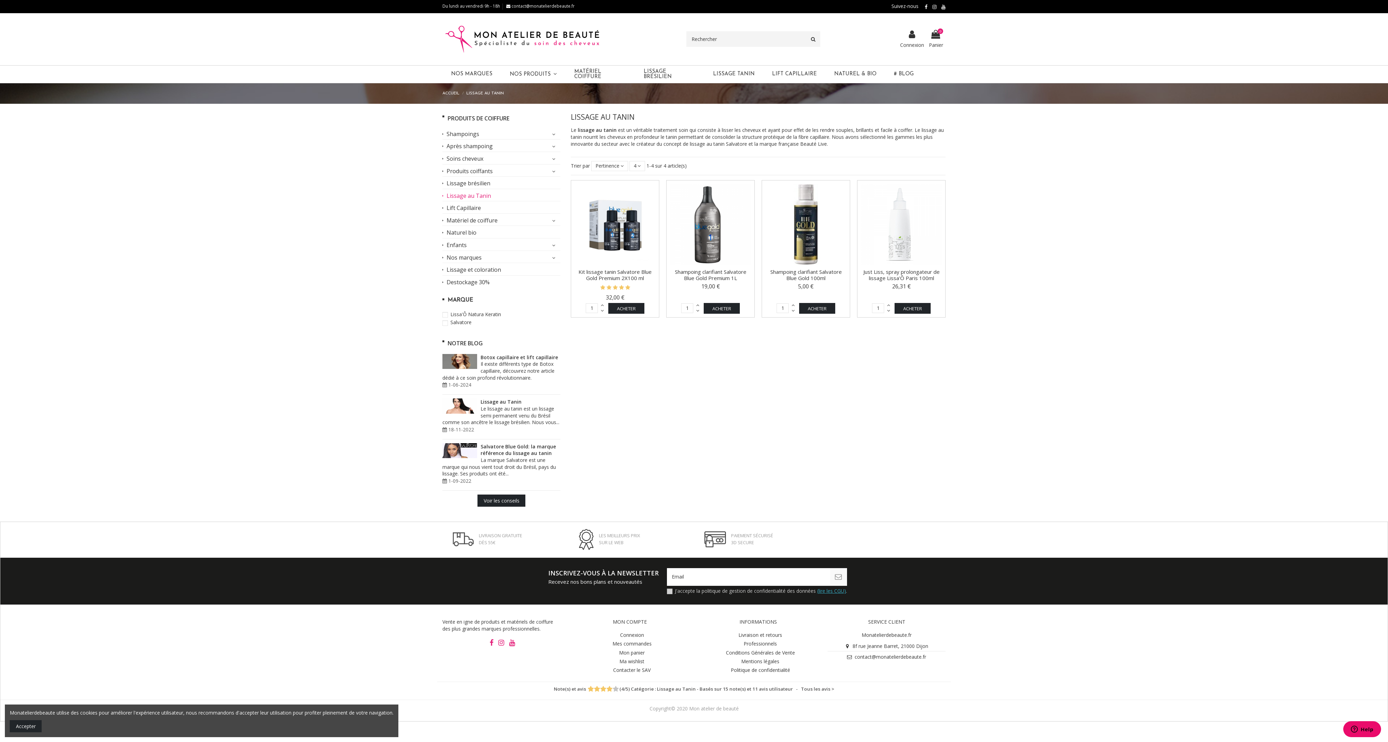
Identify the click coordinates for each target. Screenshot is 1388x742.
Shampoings (463, 134)
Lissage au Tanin (469, 196)
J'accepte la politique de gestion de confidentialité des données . (761, 591)
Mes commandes (632, 644)
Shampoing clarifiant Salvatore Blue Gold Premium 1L (710, 274)
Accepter (26, 726)
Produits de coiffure (478, 118)
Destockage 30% (468, 282)
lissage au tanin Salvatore (718, 144)
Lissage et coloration (474, 270)
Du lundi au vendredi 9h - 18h (471, 6)
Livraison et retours (760, 635)
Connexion (632, 635)
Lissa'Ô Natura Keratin (475, 314)
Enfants (457, 245)
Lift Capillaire (464, 208)
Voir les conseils (501, 500)
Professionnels (760, 644)
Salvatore (461, 322)
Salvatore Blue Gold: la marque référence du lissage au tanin (518, 450)
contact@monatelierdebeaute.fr (540, 6)
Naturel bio (461, 232)
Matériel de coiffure (472, 220)
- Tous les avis (694, 689)
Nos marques (464, 257)
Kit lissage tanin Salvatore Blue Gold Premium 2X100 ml (615, 274)
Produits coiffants (470, 171)
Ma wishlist (631, 661)
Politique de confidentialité (760, 670)
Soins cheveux (465, 158)
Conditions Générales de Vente (760, 652)
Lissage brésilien (468, 183)
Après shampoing (470, 146)
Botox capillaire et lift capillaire (519, 357)
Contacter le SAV (632, 670)
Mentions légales (760, 661)
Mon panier (632, 652)
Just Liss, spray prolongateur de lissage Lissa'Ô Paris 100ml (901, 274)
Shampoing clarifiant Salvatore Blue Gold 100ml (806, 274)
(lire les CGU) (831, 591)
